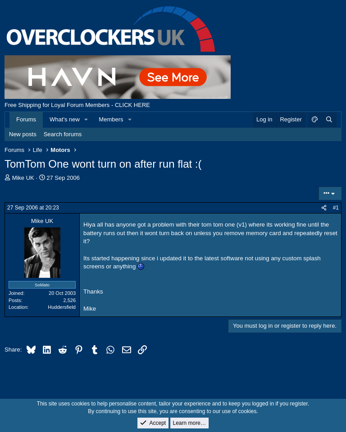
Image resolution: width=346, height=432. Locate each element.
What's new (65, 119)
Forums (26, 119)
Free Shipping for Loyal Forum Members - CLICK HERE (77, 105)
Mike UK (23, 177)
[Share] (324, 208)
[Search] (329, 119)
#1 (336, 208)
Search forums (63, 134)
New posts (22, 134)
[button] (86, 119)
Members (111, 119)
